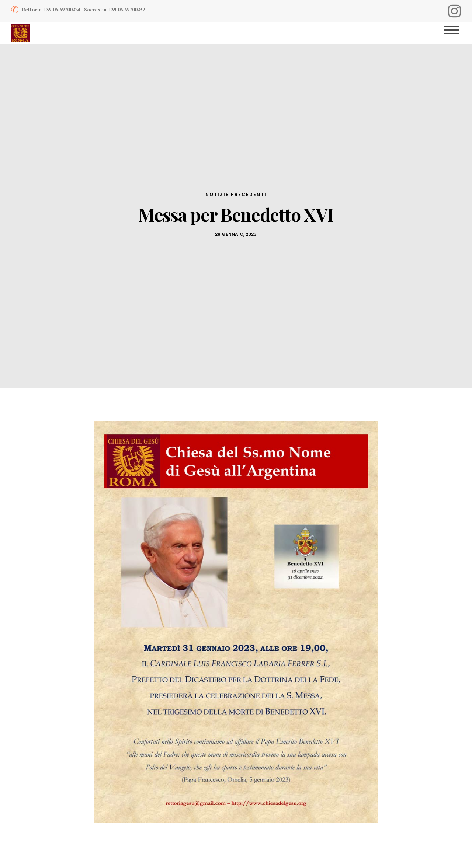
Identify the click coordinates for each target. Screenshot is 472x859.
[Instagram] (454, 11)
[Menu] (454, 33)
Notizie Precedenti (236, 194)
